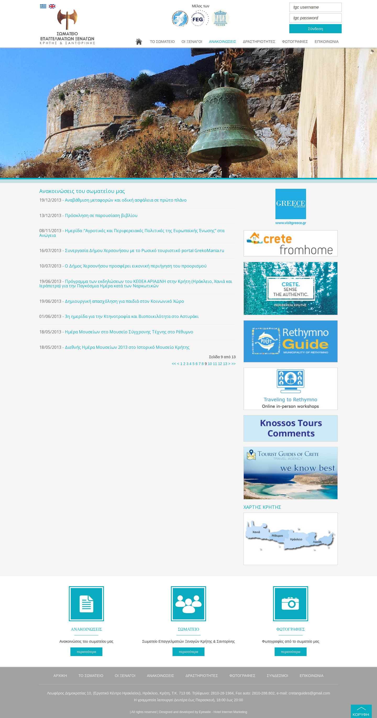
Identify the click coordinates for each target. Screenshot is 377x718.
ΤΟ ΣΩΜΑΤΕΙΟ (162, 41)
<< (174, 364)
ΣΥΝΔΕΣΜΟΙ (277, 676)
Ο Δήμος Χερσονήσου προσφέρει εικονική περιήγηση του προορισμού (136, 266)
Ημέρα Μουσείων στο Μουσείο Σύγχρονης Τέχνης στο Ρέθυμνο (129, 332)
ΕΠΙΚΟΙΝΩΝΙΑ (327, 41)
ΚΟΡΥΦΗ (361, 714)
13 (225, 364)
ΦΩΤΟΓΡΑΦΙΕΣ (295, 41)
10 (210, 364)
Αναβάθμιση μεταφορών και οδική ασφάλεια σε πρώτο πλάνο (126, 200)
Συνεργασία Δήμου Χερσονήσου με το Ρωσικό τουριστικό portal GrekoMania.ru (144, 250)
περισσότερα (86, 652)
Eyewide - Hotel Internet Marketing (223, 712)
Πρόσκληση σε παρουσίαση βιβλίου (101, 215)
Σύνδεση (315, 28)
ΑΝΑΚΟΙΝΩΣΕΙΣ (222, 41)
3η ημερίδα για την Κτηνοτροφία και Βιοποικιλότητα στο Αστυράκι (132, 316)
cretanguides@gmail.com (309, 693)
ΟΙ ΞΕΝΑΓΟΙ (191, 41)
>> (233, 364)
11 (215, 364)
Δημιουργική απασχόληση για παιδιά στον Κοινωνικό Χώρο (124, 301)
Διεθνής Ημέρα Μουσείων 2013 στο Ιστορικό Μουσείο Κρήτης (127, 347)
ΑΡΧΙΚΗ (60, 676)
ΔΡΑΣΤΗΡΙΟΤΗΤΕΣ (259, 41)
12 (220, 364)
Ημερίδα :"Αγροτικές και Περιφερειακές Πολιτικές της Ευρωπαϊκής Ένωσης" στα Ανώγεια (131, 233)
